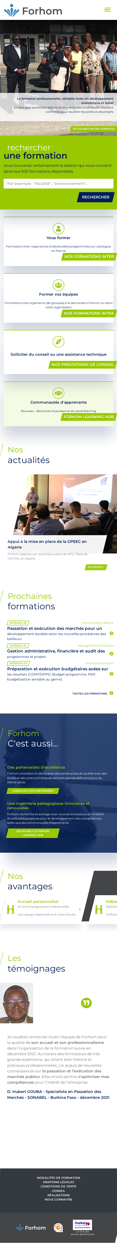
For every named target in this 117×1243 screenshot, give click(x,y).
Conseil (58, 1191)
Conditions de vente (58, 1186)
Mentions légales (58, 1182)
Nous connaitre (58, 1199)
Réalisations (58, 1195)
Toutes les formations (92, 693)
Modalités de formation (58, 1177)
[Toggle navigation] (107, 10)
